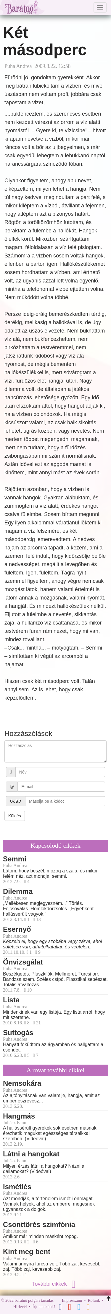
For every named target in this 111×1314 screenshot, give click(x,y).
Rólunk (94, 1300)
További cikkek (55, 1284)
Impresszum (72, 1300)
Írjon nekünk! (44, 1306)
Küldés (14, 815)
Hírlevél (20, 1306)
